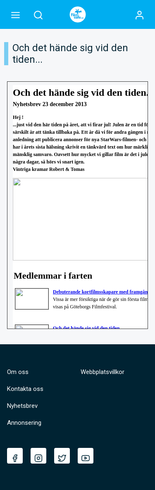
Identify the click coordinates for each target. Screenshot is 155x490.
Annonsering (24, 422)
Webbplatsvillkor (102, 372)
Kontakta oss (25, 389)
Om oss (18, 372)
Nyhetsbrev (22, 406)
